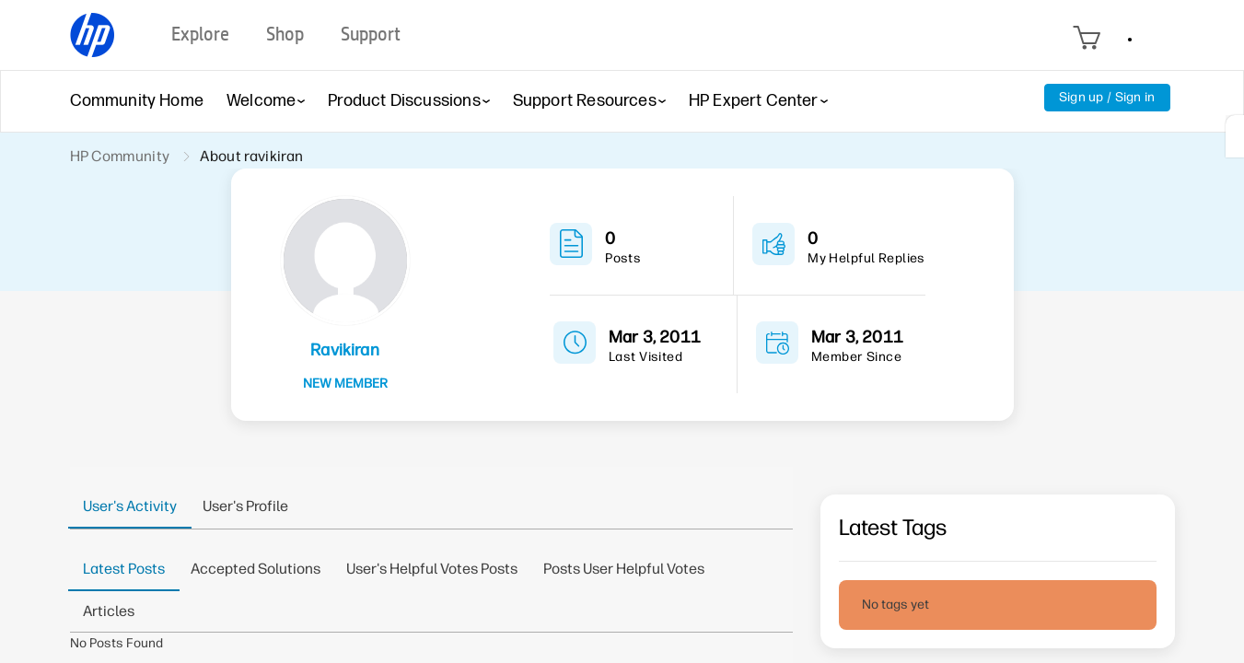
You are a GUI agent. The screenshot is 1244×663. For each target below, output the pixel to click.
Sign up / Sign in (1107, 97)
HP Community (120, 156)
